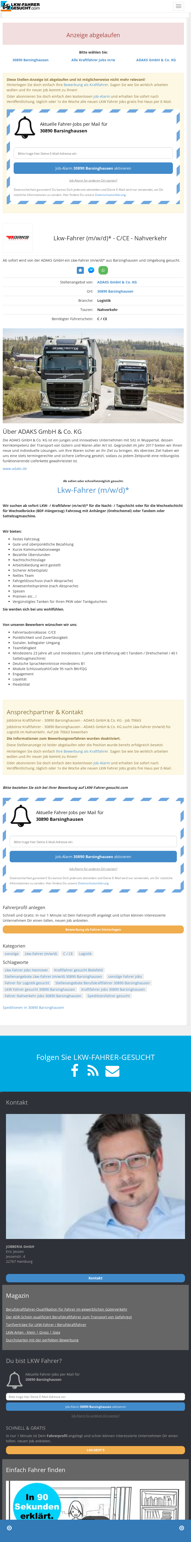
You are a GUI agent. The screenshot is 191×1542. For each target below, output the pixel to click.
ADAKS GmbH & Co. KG (117, 282)
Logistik (85, 953)
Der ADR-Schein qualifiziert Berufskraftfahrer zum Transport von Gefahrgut (69, 1317)
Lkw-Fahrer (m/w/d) (41, 953)
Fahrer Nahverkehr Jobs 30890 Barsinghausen (43, 995)
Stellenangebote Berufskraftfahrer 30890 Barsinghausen (102, 983)
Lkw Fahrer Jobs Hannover (26, 970)
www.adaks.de (15, 468)
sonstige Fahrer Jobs (125, 976)
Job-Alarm (102, 96)
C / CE (68, 953)
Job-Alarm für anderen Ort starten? (93, 180)
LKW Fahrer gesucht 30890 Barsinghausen (40, 989)
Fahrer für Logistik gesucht (27, 983)
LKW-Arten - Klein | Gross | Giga (33, 1332)
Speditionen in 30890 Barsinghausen (33, 1007)
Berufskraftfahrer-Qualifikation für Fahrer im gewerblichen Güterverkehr (66, 1309)
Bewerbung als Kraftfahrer (86, 84)
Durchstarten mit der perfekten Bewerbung (42, 1340)
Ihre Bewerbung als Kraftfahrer (82, 751)
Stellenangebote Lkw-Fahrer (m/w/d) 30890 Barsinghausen (53, 976)
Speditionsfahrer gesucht (109, 995)
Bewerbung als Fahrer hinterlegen (93, 929)
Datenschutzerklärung (110, 195)
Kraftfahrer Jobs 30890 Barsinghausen (113, 989)
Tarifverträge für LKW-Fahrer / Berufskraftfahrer (46, 1324)
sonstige (12, 953)
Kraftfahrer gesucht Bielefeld (78, 970)
